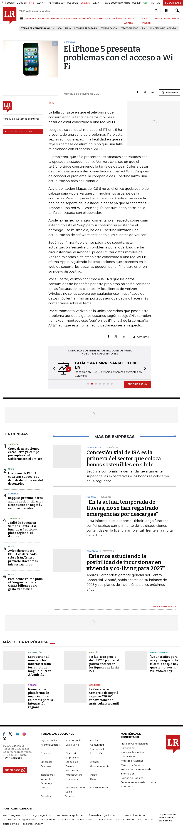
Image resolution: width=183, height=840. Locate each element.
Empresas (46, 761)
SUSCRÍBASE (173, 2)
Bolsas (32, 685)
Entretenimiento (160, 652)
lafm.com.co (145, 819)
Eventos (94, 761)
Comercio (13, 493)
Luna (68, 28)
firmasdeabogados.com (103, 815)
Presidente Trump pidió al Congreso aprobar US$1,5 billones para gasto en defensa (25, 584)
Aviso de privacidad (132, 760)
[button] (53, 368)
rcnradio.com (104, 819)
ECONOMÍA (44, 18)
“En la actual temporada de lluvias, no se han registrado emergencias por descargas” (122, 508)
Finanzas (46, 766)
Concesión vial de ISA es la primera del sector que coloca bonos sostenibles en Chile (123, 458)
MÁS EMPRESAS (162, 606)
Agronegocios (49, 740)
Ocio (93, 779)
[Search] (156, 10)
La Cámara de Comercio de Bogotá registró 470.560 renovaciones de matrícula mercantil (104, 696)
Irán (144, 28)
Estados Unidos (129, 28)
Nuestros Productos (132, 752)
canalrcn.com (85, 819)
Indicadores (48, 774)
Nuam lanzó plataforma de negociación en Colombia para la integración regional (40, 698)
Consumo (46, 753)
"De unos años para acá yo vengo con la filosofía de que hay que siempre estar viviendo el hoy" (164, 664)
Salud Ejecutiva (99, 787)
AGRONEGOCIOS (102, 18)
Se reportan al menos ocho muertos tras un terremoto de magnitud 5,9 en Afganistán (39, 665)
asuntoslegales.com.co (16, 815)
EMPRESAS (57, 18)
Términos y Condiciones (134, 765)
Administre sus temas (18, 131)
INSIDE (175, 18)
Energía (93, 652)
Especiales (71, 761)
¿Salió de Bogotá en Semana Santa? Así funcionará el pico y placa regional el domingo (22, 529)
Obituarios (71, 779)
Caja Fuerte (72, 744)
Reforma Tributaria (85, 28)
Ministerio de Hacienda (163, 28)
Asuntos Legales (50, 744)
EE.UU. (11, 469)
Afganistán (35, 652)
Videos (69, 796)
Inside (93, 774)
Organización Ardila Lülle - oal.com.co (167, 817)
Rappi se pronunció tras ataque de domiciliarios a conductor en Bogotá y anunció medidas (25, 503)
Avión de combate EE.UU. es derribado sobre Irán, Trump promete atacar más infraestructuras (23, 557)
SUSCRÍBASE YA (137, 384)
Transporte (15, 518)
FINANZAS (30, 18)
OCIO (67, 18)
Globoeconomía (99, 766)
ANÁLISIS (117, 18)
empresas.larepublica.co (71, 815)
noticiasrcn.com (125, 819)
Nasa (59, 28)
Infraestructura (73, 774)
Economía (96, 753)
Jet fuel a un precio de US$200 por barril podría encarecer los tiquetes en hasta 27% (104, 664)
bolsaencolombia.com (134, 815)
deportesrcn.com (33, 823)
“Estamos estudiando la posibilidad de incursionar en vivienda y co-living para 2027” (125, 562)
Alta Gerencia (73, 740)
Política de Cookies (132, 777)
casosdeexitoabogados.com (19, 819)
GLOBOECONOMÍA (81, 18)
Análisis (94, 740)
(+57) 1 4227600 (12, 757)
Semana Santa (109, 28)
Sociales (46, 796)
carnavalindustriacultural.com (57, 819)
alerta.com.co (11, 823)
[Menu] (22, 18)
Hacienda (13, 444)
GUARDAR (169, 92)
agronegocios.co (43, 815)
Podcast (45, 787)
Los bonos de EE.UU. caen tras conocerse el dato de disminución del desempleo (25, 478)
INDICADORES (162, 18)
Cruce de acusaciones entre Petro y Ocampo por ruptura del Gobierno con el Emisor (25, 454)
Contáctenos (128, 756)
